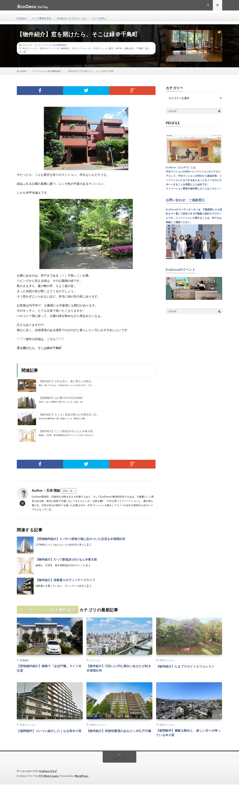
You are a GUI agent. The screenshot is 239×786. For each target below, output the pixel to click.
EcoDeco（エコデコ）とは (75, 18)
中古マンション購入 (103, 48)
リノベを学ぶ (105, 18)
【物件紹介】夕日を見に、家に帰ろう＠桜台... (66, 381)
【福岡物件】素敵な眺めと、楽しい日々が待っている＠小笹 (189, 734)
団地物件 (24, 660)
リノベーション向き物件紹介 (52, 45)
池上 (147, 48)
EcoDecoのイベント (181, 269)
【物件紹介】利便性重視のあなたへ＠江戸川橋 (119, 734)
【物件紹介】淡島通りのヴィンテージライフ (65, 580)
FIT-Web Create (49, 777)
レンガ (55, 48)
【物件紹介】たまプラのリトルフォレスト (189, 666)
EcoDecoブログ (48, 772)
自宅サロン (45, 48)
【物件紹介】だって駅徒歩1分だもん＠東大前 (66, 559)
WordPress (82, 777)
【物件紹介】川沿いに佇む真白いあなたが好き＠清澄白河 (119, 668)
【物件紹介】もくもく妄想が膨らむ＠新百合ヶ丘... (68, 414)
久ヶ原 (22, 51)
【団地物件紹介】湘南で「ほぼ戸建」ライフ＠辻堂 (50, 668)
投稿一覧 (67, 490)
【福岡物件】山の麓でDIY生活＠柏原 (61, 397)
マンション (95, 660)
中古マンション (30, 48)
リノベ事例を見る (43, 18)
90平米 (118, 48)
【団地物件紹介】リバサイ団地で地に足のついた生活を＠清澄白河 (80, 539)
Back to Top (120, 759)
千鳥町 (139, 48)
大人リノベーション (82, 48)
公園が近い (129, 48)
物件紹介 (65, 48)
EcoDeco (22, 18)
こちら (51, 339)
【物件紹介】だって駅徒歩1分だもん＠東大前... (66, 431)
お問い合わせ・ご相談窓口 (186, 200)
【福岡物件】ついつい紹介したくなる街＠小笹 (50, 734)
